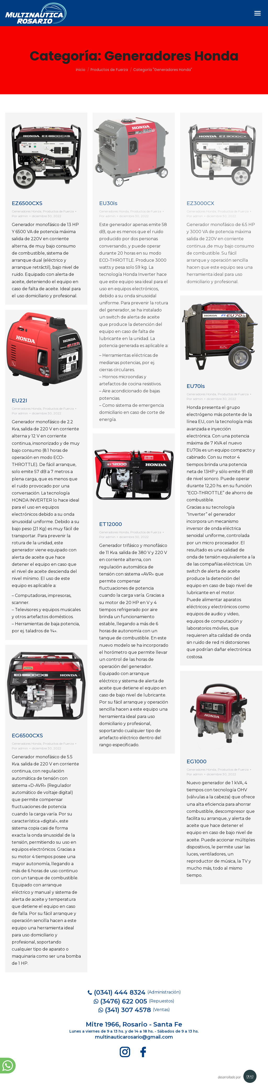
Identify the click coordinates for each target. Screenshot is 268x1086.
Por (20, 216)
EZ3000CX (200, 203)
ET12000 (110, 524)
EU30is (108, 203)
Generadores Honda (26, 211)
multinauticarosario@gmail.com (134, 1037)
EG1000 (196, 761)
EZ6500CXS (27, 203)
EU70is (196, 386)
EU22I (19, 400)
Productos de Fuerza (58, 211)
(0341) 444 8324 (120, 992)
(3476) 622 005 (123, 1001)
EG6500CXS (27, 735)
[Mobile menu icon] (257, 13)
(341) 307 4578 (128, 1010)
